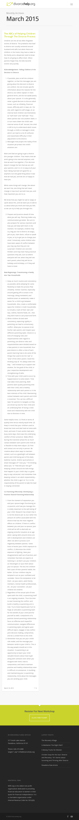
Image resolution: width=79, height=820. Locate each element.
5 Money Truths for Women (52, 750)
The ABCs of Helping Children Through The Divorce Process (19, 35)
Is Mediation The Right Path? (52, 745)
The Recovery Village (49, 740)
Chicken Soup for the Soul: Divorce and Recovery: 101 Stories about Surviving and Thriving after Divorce (55, 757)
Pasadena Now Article (50, 765)
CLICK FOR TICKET (39, 718)
